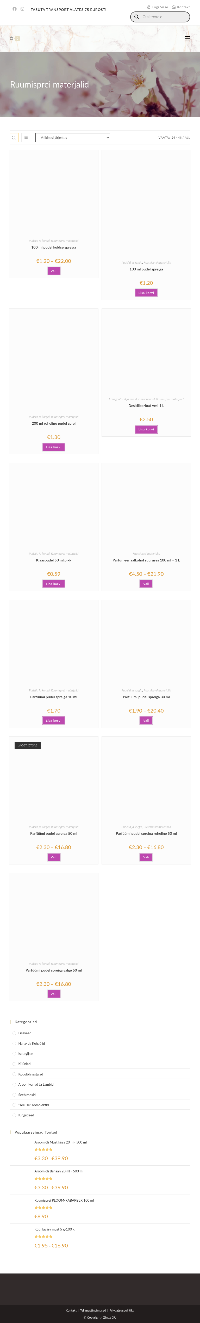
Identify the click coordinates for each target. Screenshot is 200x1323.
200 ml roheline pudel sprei (54, 423)
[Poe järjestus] (72, 137)
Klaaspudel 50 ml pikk (53, 560)
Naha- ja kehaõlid (31, 1043)
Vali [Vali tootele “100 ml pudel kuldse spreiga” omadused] (54, 271)
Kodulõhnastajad (30, 1074)
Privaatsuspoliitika (121, 1310)
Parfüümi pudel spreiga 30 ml (146, 697)
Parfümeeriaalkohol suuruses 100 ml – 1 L (146, 560)
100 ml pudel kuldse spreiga (53, 247)
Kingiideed (26, 1115)
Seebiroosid (26, 1095)
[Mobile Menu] (187, 38)
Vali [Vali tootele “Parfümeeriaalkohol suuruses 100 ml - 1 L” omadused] (146, 584)
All (187, 137)
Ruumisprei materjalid (64, 241)
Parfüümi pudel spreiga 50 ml (53, 833)
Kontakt (71, 1310)
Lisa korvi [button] (146, 293)
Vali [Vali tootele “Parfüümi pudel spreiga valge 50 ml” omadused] (54, 994)
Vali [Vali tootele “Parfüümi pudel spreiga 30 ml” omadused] (146, 720)
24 (173, 137)
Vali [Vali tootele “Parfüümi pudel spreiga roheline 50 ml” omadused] (146, 857)
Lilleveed (24, 1033)
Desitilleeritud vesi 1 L (146, 405)
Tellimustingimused (93, 1310)
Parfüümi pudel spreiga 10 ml (53, 697)
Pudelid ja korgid (39, 241)
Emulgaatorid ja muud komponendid (132, 399)
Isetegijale (25, 1054)
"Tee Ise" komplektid (33, 1105)
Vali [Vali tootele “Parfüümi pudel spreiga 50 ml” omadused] (54, 857)
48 (180, 137)
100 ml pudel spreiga (146, 269)
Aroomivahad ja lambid (35, 1084)
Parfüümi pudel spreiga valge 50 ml (54, 970)
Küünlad (24, 1064)
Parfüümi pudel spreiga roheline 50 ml (146, 833)
